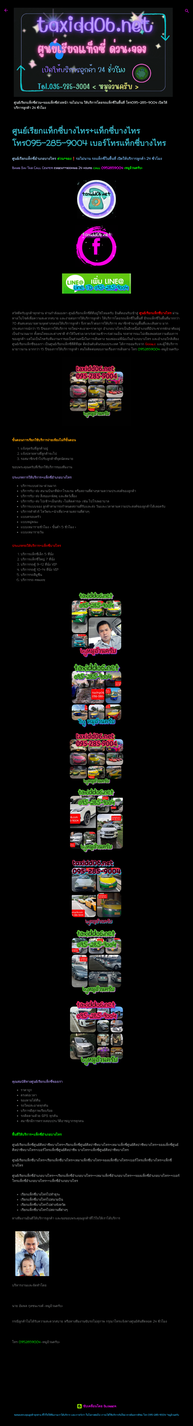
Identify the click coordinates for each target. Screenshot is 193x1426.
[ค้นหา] (187, 11)
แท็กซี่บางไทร (32, 1372)
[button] (178, 128)
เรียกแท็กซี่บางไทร (99, 1372)
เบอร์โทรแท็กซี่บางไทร (64, 1372)
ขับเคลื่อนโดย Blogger (96, 1406)
